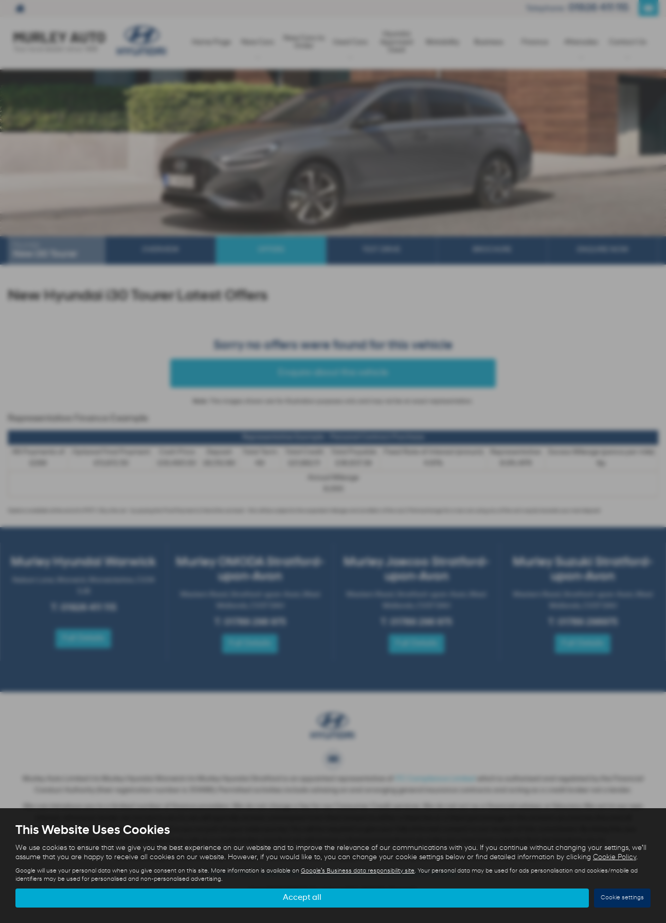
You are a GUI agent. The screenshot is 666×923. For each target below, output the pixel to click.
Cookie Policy (614, 857)
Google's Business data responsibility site (358, 871)
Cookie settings (622, 898)
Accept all (302, 898)
